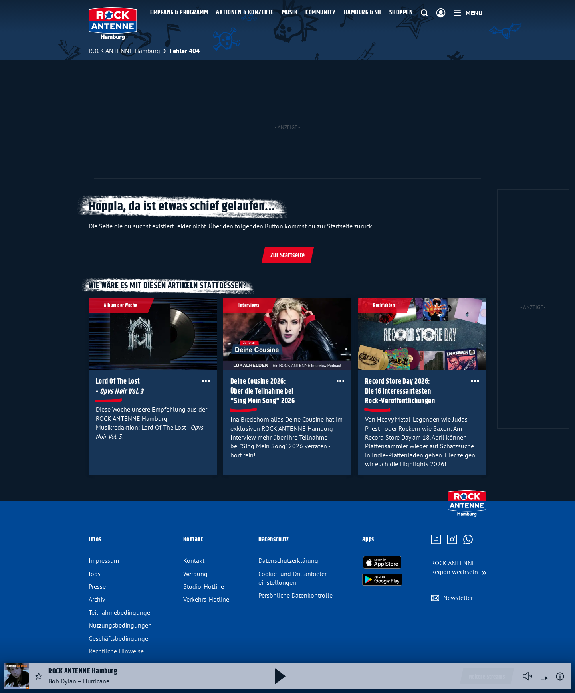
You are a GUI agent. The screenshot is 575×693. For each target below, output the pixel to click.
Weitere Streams (487, 677)
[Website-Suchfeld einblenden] (424, 13)
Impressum (104, 560)
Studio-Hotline (203, 586)
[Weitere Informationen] (560, 676)
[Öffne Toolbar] (206, 381)
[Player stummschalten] (527, 676)
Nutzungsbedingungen (120, 625)
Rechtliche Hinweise (116, 651)
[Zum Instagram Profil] (452, 540)
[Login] (441, 13)
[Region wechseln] (458, 567)
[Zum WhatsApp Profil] (468, 540)
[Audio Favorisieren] (38, 676)
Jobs (95, 574)
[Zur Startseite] (467, 514)
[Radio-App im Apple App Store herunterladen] (382, 562)
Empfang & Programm (179, 13)
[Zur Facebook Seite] (436, 540)
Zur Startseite (287, 256)
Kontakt (193, 560)
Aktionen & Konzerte (245, 13)
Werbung (195, 574)
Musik (290, 13)
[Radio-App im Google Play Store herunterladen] (382, 580)
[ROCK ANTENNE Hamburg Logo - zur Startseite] (113, 23)
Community (320, 13)
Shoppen (401, 13)
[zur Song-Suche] (544, 676)
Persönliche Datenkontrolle (295, 595)
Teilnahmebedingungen (121, 612)
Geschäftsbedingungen (120, 638)
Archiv (97, 599)
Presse (97, 586)
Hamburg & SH (362, 13)
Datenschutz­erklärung (288, 560)
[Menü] (468, 13)
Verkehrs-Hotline (206, 599)
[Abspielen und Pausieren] (280, 676)
